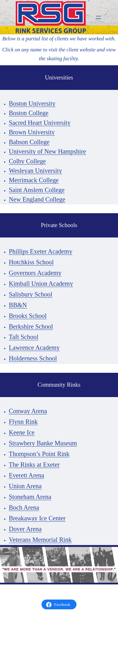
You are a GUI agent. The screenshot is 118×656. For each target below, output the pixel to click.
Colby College (27, 161)
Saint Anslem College (37, 189)
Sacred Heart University (39, 122)
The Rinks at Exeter (34, 464)
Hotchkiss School (31, 262)
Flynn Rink (23, 421)
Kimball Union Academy (41, 283)
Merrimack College (34, 180)
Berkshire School (31, 326)
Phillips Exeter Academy (40, 251)
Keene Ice (22, 432)
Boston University (32, 103)
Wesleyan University (35, 170)
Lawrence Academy (34, 347)
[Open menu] (98, 17)
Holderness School (33, 358)
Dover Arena (25, 528)
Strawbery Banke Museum (43, 443)
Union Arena (25, 486)
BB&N (18, 305)
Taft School (23, 336)
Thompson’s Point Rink (39, 453)
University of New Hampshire (47, 151)
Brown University (32, 132)
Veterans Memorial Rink (40, 539)
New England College (37, 199)
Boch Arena (24, 507)
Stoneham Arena (30, 496)
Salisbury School (30, 294)
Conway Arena (28, 410)
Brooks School (28, 315)
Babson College (29, 141)
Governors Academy (35, 272)
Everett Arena (26, 475)
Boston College (28, 112)
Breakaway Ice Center (37, 518)
